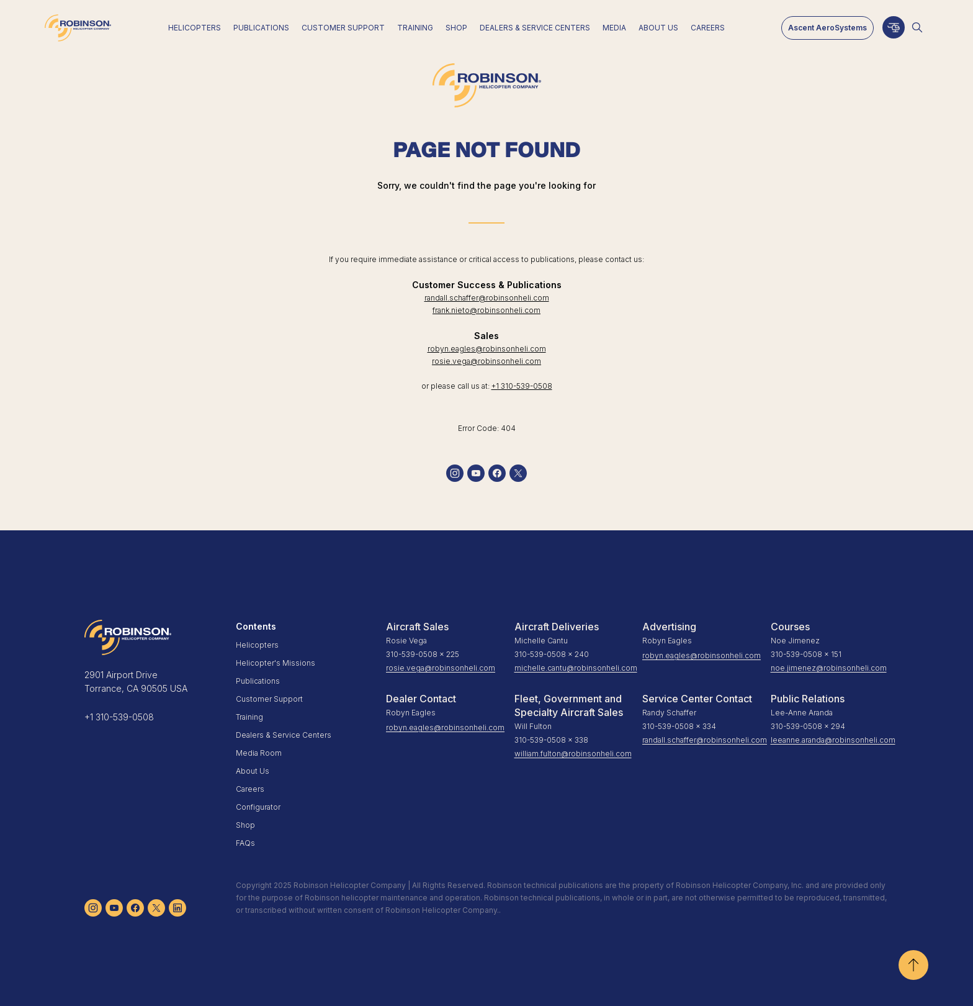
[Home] (78, 27)
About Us (252, 771)
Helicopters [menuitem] (194, 27)
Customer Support (269, 699)
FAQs (245, 843)
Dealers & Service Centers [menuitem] (535, 27)
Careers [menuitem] (708, 27)
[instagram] (455, 473)
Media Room (259, 753)
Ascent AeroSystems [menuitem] (827, 27)
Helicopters (257, 645)
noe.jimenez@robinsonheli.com (829, 668)
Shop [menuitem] (456, 27)
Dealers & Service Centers (283, 735)
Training (249, 717)
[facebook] (497, 473)
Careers (250, 789)
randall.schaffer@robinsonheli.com (486, 297)
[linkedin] (177, 908)
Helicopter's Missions (275, 663)
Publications (258, 681)
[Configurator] (893, 27)
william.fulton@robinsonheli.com (573, 753)
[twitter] (518, 473)
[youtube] (476, 473)
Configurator (258, 807)
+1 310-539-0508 (521, 386)
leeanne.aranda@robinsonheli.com (830, 740)
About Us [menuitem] (658, 27)
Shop (245, 825)
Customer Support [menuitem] (343, 27)
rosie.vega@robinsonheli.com (486, 361)
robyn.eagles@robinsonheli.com (487, 348)
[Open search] (917, 27)
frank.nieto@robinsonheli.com (486, 310)
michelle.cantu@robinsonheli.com (573, 668)
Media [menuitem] (614, 27)
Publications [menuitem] (261, 27)
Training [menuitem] (415, 27)
